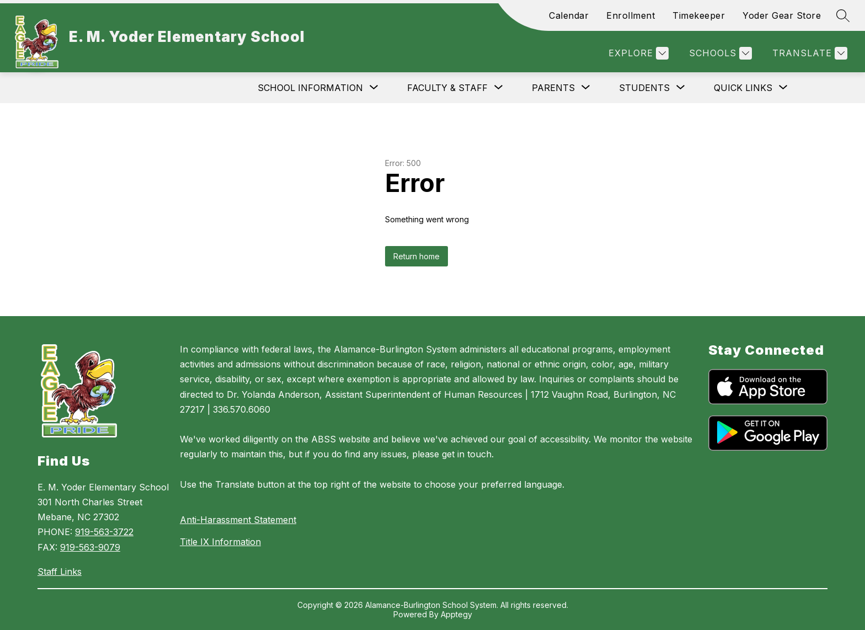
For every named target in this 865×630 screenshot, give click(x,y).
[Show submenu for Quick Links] (743, 87)
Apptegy (456, 614)
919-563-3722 (104, 531)
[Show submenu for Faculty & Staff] (447, 87)
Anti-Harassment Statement (238, 519)
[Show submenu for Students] (644, 87)
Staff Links (60, 571)
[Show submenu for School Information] (310, 87)
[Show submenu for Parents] (553, 87)
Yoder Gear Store (782, 15)
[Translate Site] (808, 53)
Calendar (569, 15)
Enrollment (630, 15)
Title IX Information (220, 541)
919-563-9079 (90, 547)
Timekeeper (698, 15)
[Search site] (843, 15)
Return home (416, 256)
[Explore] (637, 53)
